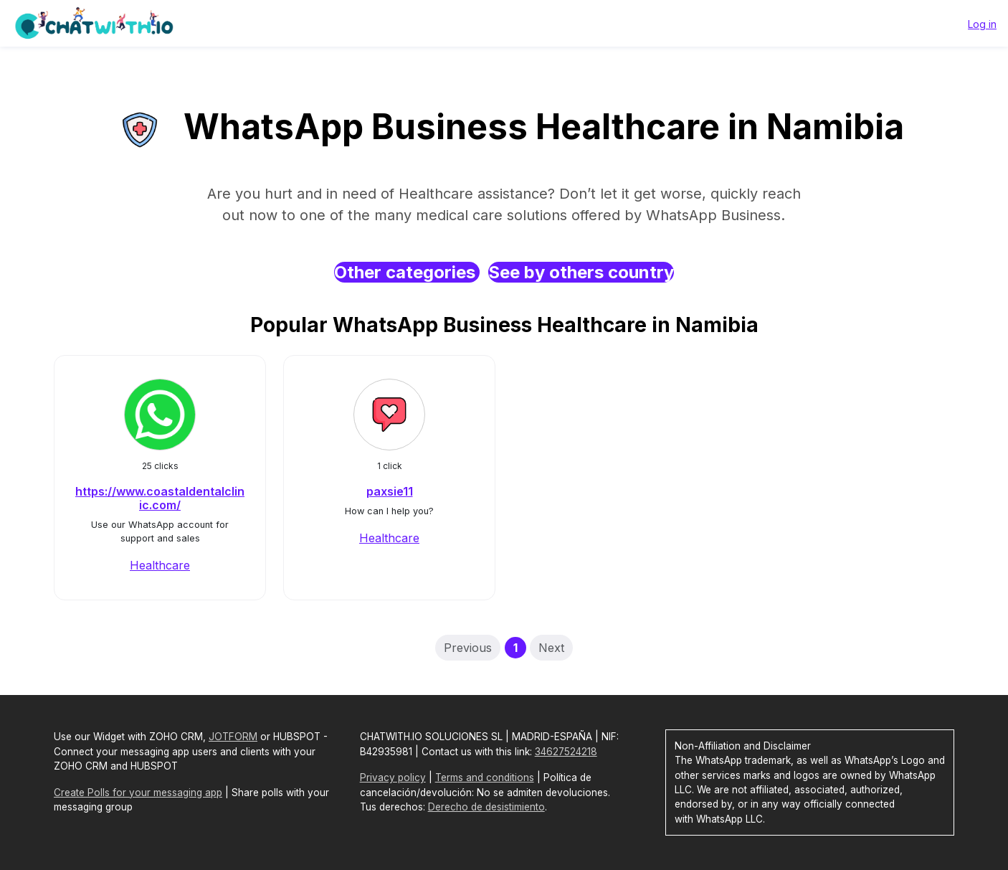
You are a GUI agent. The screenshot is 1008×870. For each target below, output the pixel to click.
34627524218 (566, 751)
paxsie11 (389, 491)
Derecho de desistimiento (486, 807)
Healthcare (160, 565)
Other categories (407, 272)
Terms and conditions (484, 777)
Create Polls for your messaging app (138, 792)
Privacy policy (393, 777)
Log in (982, 24)
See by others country (581, 272)
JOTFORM (233, 736)
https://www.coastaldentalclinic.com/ (159, 498)
